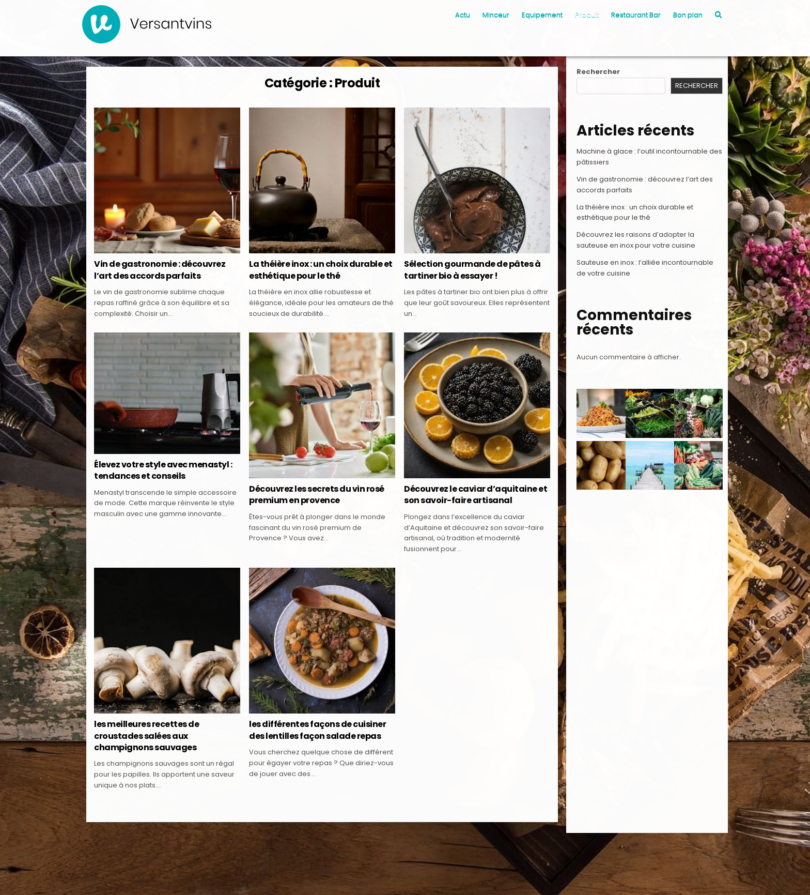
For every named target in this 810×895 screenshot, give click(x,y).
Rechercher (598, 72)
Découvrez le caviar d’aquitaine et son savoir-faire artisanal (475, 494)
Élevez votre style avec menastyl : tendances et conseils (163, 470)
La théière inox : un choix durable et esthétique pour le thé (321, 269)
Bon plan (688, 15)
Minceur (495, 15)
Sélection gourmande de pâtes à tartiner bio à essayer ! (472, 269)
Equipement (542, 15)
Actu (462, 15)
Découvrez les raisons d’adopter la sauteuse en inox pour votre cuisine (636, 240)
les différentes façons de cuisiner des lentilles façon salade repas (317, 729)
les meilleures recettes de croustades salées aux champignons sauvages (146, 735)
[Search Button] (718, 14)
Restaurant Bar (636, 15)
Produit (587, 15)
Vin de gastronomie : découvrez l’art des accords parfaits (159, 269)
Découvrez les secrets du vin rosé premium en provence (316, 494)
